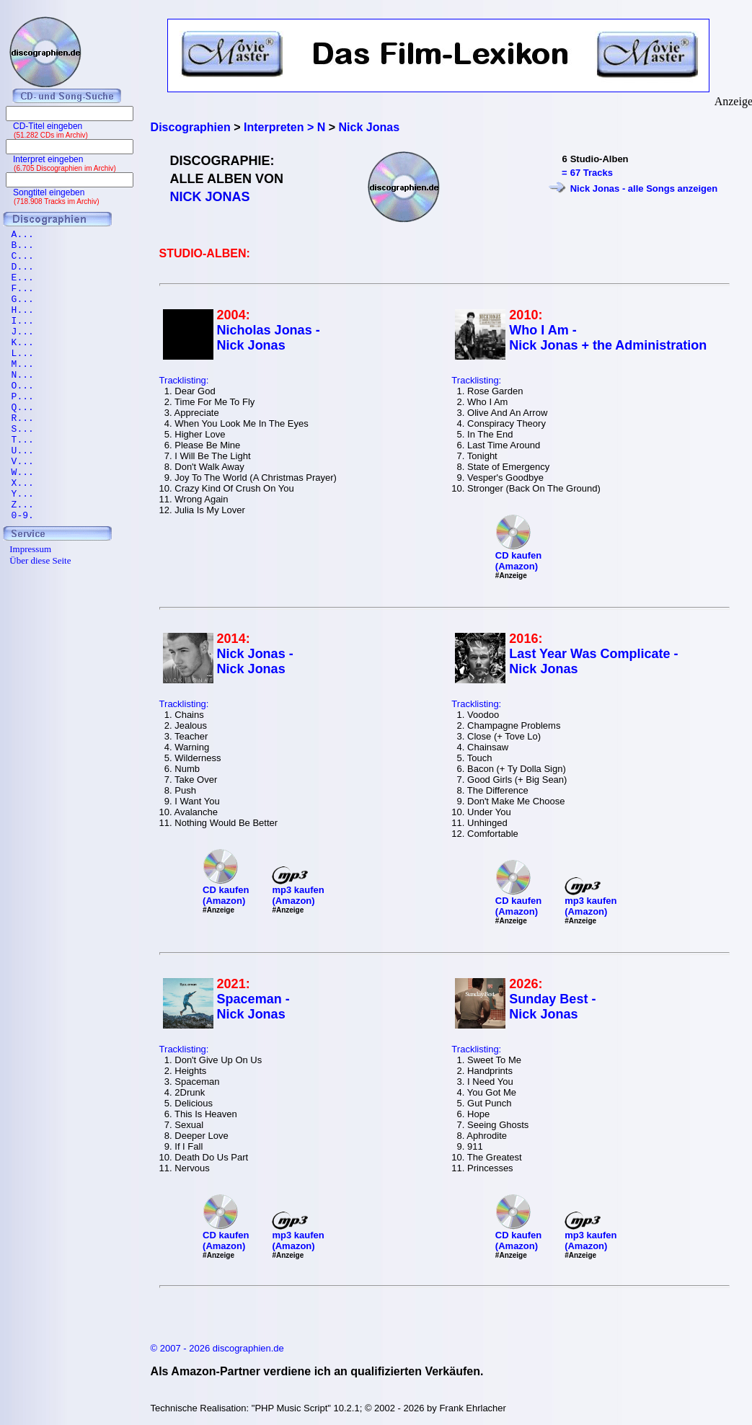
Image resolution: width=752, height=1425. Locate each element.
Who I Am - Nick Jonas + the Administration (608, 337)
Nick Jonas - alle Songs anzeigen (643, 188)
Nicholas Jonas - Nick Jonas (268, 337)
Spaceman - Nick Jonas (253, 1006)
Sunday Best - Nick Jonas (552, 1006)
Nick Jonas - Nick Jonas (255, 661)
